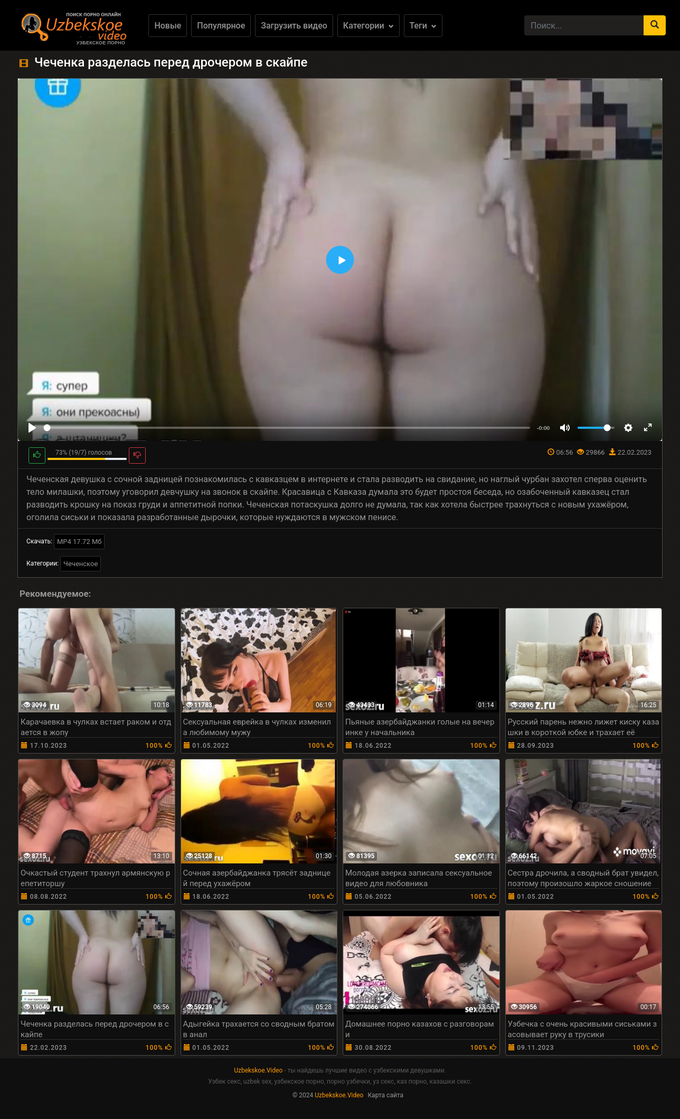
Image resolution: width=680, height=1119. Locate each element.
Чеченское (80, 564)
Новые (167, 26)
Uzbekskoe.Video (258, 1070)
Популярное (221, 26)
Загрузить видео (294, 26)
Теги (423, 26)
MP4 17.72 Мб (79, 542)
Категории (368, 26)
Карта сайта (385, 1095)
